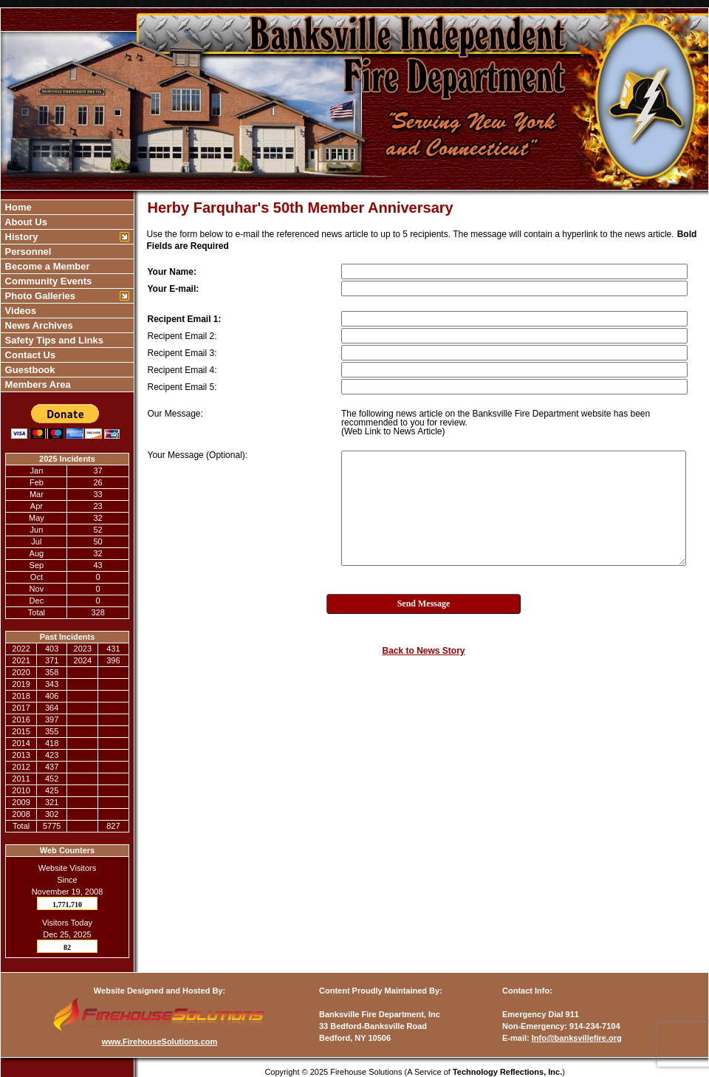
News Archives (37, 325)
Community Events (47, 281)
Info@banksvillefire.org (577, 1037)
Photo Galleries (38, 295)
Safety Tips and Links (52, 340)
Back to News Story (423, 651)
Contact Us (28, 354)
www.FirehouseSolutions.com (160, 1041)
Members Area (36, 384)
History (20, 236)
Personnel (26, 251)
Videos (19, 310)
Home (17, 207)
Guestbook (28, 369)
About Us (24, 222)
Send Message (424, 603)
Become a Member (46, 266)
